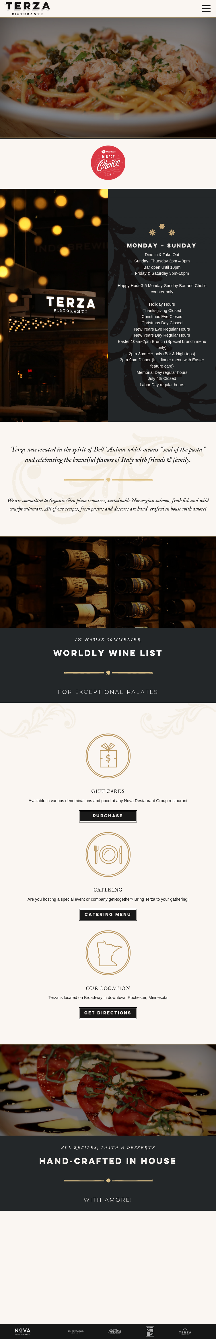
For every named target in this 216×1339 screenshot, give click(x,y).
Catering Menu (108, 915)
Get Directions (107, 1013)
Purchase (108, 816)
